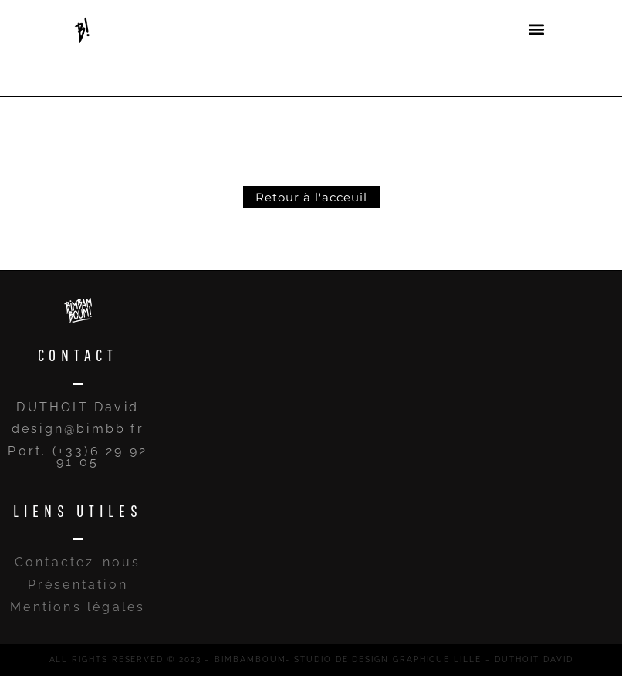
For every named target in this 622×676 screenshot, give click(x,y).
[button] (536, 29)
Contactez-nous (78, 562)
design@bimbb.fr (78, 428)
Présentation (78, 584)
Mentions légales (77, 607)
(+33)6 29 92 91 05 (99, 456)
